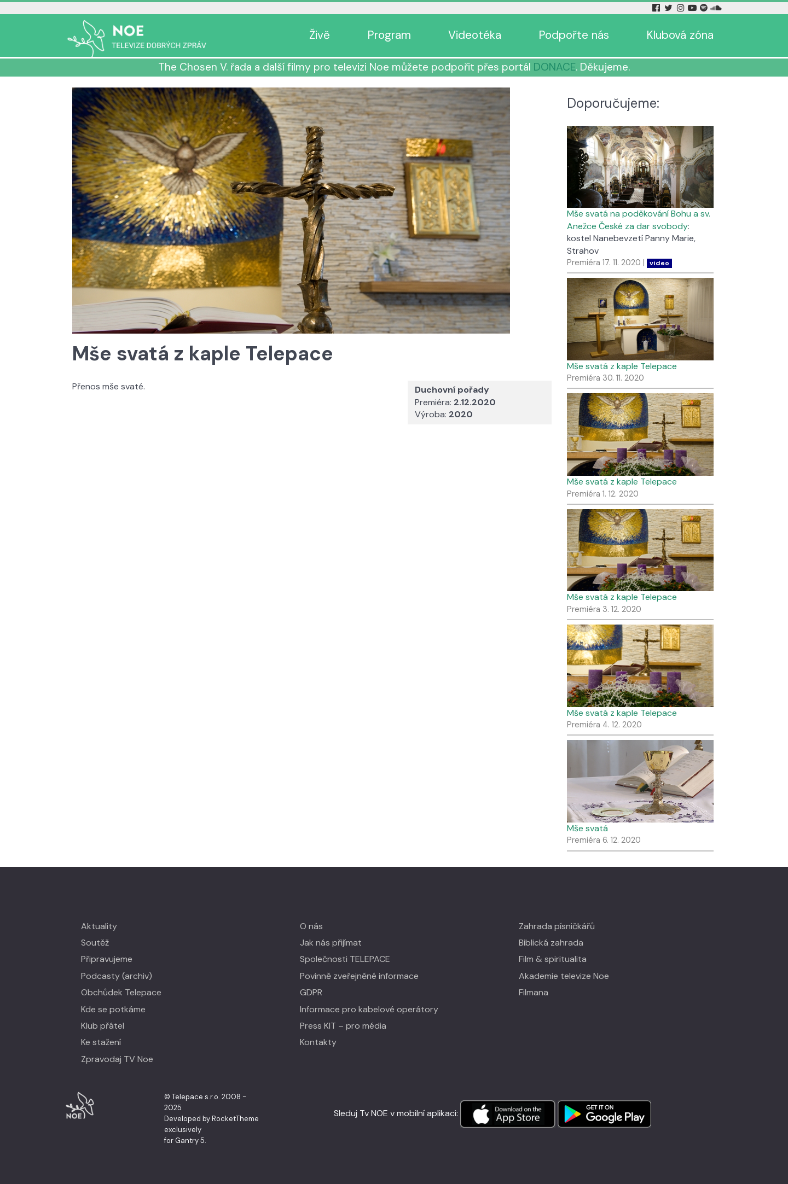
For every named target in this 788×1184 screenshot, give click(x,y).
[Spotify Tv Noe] (704, 8)
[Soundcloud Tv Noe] (716, 8)
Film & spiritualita (553, 959)
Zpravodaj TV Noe (117, 1059)
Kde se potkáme (113, 1009)
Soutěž (95, 942)
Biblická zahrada (551, 942)
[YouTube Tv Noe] (693, 8)
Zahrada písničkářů (557, 926)
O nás (311, 926)
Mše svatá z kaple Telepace (622, 366)
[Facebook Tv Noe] (657, 8)
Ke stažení (101, 1042)
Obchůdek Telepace (121, 992)
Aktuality (99, 926)
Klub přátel (102, 1025)
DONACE (555, 67)
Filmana (533, 992)
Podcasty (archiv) (116, 976)
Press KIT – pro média (343, 1025)
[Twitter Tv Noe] (669, 8)
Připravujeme (106, 959)
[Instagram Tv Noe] (682, 8)
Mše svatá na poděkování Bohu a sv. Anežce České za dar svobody (638, 219)
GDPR (311, 992)
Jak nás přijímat (331, 942)
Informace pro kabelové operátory (369, 1009)
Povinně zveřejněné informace (359, 976)
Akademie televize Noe (564, 976)
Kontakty (318, 1042)
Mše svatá (587, 828)
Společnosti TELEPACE (345, 959)
